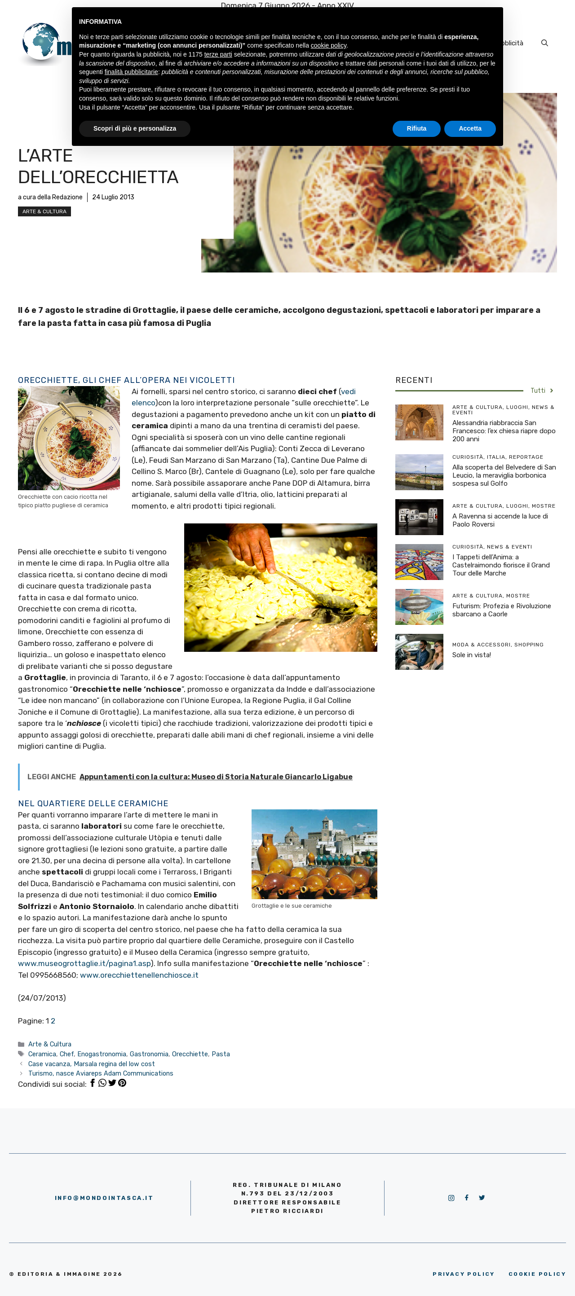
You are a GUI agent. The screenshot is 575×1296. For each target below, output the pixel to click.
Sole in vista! (471, 655)
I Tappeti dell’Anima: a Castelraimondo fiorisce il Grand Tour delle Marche (501, 565)
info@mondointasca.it (104, 1198)
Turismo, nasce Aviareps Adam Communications (100, 1073)
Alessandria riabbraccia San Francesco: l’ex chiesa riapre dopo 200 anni (504, 431)
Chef (67, 1054)
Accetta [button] (470, 128)
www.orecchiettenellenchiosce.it (139, 975)
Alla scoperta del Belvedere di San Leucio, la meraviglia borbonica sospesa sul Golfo (504, 475)
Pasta (221, 1054)
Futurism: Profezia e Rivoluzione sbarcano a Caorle (501, 610)
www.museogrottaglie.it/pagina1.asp (84, 963)
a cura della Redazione (50, 197)
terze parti (218, 54)
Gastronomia (149, 1054)
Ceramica (42, 1054)
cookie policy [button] (328, 45)
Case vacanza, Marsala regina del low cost (91, 1064)
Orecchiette (190, 1054)
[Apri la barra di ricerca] (544, 43)
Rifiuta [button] (417, 128)
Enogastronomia (101, 1054)
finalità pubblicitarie (131, 71)
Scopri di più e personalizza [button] (134, 128)
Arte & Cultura (44, 211)
